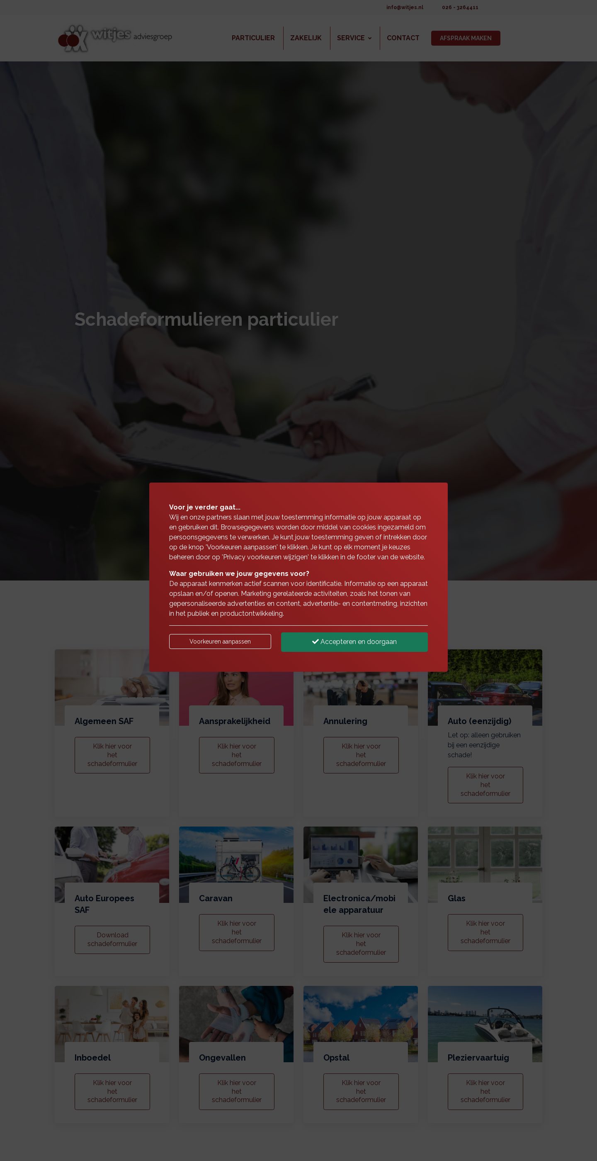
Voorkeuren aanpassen (220, 641)
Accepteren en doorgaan (354, 642)
